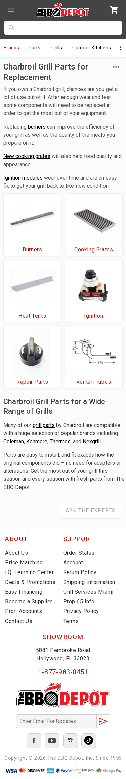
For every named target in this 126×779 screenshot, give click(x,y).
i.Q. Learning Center (29, 572)
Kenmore (36, 441)
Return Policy (80, 572)
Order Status (79, 553)
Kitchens (91, 48)
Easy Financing (23, 592)
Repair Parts (32, 382)
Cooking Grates (93, 249)
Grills (56, 48)
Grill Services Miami (88, 592)
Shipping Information (89, 582)
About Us (16, 553)
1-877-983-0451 (63, 672)
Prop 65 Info (79, 601)
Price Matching (24, 562)
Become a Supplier (28, 601)
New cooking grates (26, 156)
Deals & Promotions (30, 582)
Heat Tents (32, 316)
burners (37, 127)
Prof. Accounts (23, 611)
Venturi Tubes (93, 382)
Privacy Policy (81, 611)
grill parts (44, 425)
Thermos (60, 441)
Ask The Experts (91, 510)
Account (73, 562)
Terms (71, 621)
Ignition (93, 316)
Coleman (13, 441)
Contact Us (18, 621)
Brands (11, 48)
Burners (32, 249)
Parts (34, 48)
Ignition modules (23, 178)
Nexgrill (92, 441)
